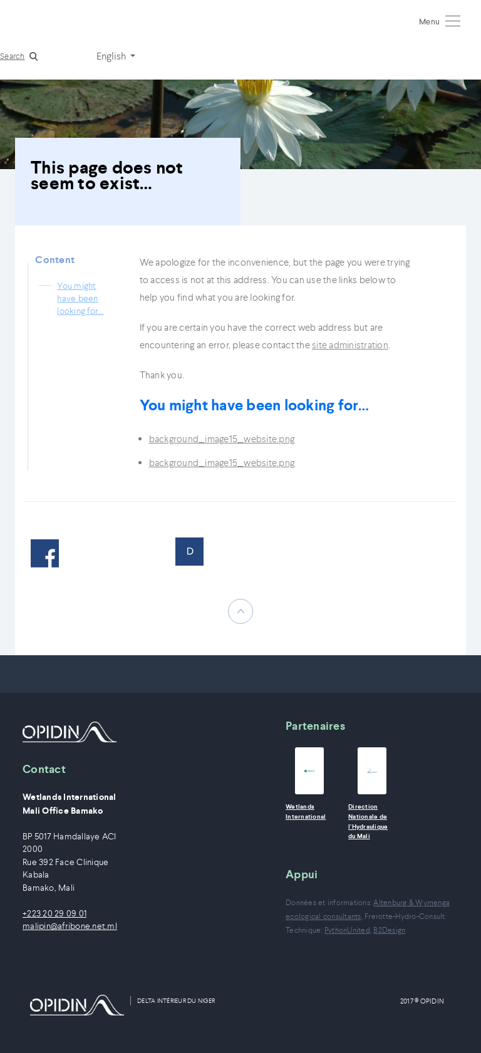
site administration (350, 345)
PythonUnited (347, 930)
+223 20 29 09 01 (54, 913)
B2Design (389, 930)
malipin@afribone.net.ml (70, 926)
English (112, 55)
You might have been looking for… (80, 298)
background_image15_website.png (222, 439)
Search (12, 56)
